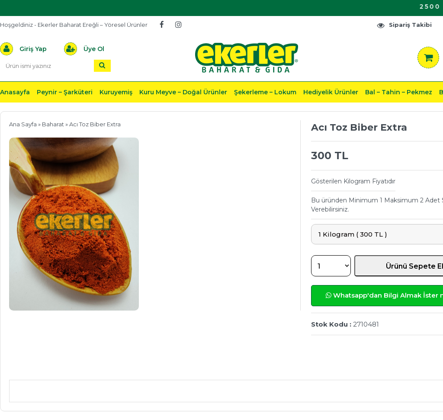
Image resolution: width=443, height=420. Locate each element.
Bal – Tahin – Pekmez (398, 92)
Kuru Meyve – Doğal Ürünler (183, 92)
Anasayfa (15, 92)
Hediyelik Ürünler (330, 92)
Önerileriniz (138, 367)
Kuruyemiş (116, 92)
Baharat (53, 124)
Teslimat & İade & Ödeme (241, 367)
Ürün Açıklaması (54, 367)
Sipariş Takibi (404, 25)
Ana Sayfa (23, 124)
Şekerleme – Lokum (265, 92)
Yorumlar (339, 367)
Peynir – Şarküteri (65, 92)
